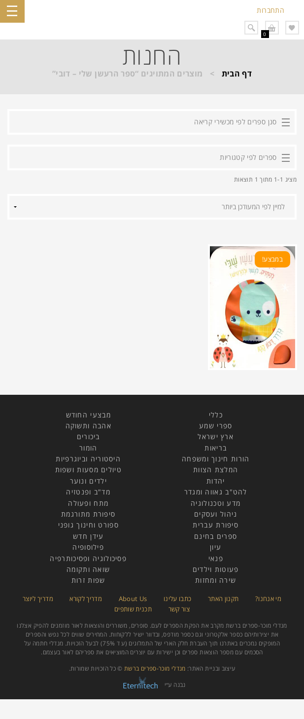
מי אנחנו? (268, 598)
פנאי (215, 558)
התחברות (270, 10)
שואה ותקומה (88, 569)
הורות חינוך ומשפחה (215, 458)
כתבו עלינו (178, 598)
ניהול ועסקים (215, 514)
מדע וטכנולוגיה (215, 503)
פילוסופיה (88, 547)
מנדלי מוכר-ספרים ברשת (155, 668)
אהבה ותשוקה (88, 425)
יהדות (215, 481)
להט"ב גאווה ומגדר (215, 491)
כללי (216, 414)
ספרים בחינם (215, 536)
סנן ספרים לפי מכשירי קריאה (235, 121)
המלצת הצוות (215, 469)
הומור (88, 448)
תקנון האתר (223, 598)
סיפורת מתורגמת (88, 514)
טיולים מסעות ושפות (88, 469)
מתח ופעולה (88, 503)
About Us (133, 598)
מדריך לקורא (85, 598)
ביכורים (88, 436)
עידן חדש (88, 536)
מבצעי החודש (88, 414)
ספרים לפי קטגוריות (248, 157)
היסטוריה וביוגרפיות (88, 458)
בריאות (215, 448)
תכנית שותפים (133, 609)
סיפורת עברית (215, 525)
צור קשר (179, 609)
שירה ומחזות (215, 580)
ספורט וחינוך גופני (88, 525)
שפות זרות (88, 580)
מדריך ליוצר (38, 598)
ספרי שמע (215, 425)
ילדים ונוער (88, 481)
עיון (215, 547)
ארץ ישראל (216, 436)
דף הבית (237, 73)
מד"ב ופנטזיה (88, 491)
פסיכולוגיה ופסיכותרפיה (88, 558)
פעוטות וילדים (216, 569)
